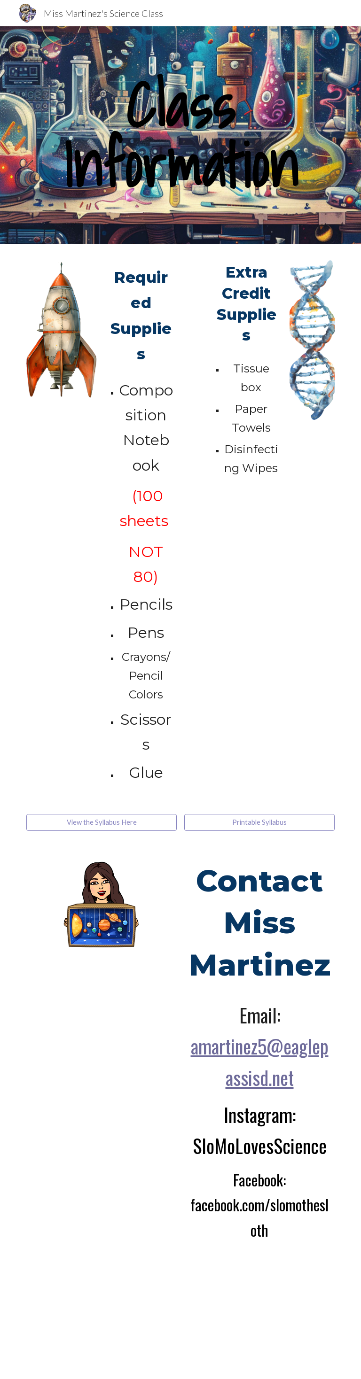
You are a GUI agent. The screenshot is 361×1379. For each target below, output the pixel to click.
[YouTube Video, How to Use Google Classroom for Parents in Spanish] (233, 1304)
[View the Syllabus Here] (101, 822)
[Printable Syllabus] (259, 822)
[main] (180, 135)
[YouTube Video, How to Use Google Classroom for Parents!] (127, 1304)
